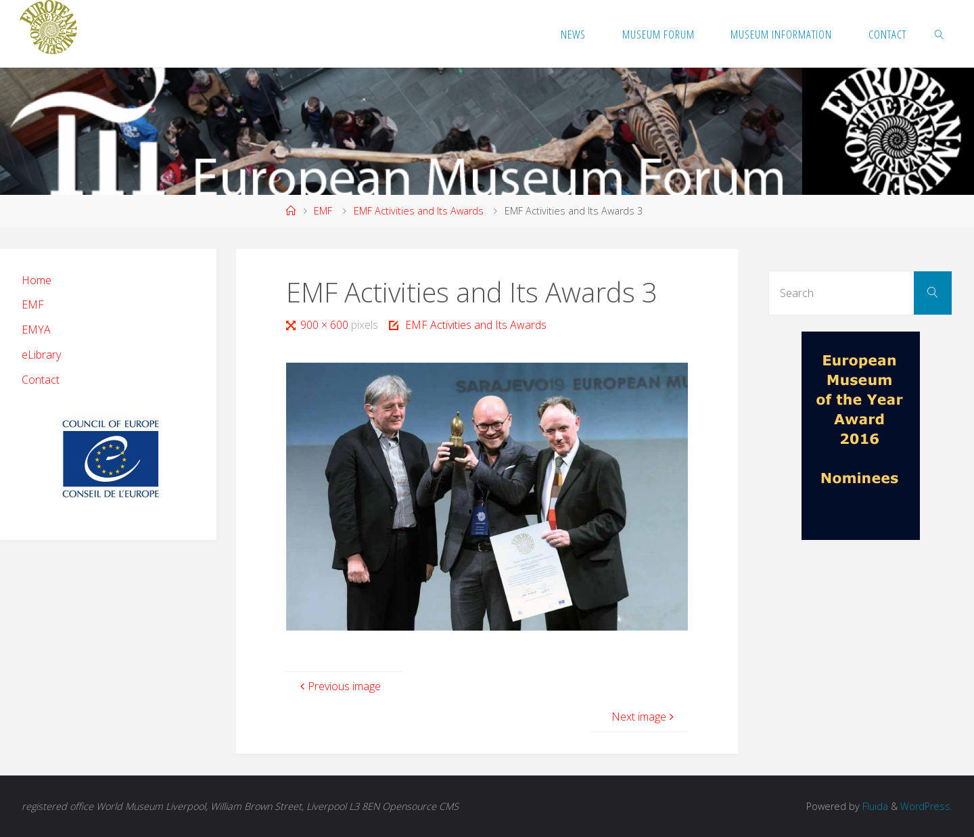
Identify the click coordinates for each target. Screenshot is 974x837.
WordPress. (926, 806)
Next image (644, 716)
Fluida (874, 806)
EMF (323, 210)
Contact (41, 379)
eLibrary (41, 354)
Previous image (339, 686)
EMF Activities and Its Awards (419, 210)
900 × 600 (325, 324)
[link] (939, 34)
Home (36, 280)
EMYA (36, 329)
